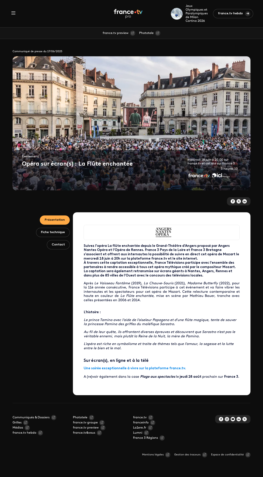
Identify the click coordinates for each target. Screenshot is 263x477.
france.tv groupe (85, 422)
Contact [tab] (58, 244)
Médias (18, 427)
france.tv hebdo (230, 13)
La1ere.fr (139, 427)
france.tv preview (116, 33)
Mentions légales (153, 454)
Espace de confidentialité (227, 454)
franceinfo (141, 422)
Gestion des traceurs (187, 454)
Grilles (17, 422)
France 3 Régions (145, 438)
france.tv (140, 417)
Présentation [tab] (55, 220)
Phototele (146, 33)
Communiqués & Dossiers (31, 417)
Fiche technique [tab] (53, 232)
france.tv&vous (84, 432)
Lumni (137, 432)
